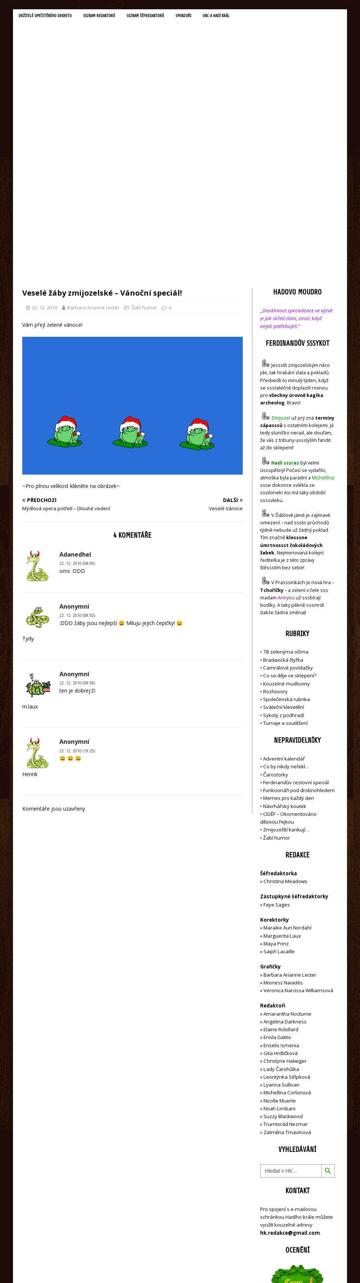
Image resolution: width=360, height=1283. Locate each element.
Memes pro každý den (288, 638)
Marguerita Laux (282, 776)
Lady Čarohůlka (281, 909)
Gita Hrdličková (281, 893)
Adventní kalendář (284, 599)
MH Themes (126, 1266)
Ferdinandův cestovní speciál (296, 622)
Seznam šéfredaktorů (158, 16)
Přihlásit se (272, 1235)
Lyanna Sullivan (282, 925)
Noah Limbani (279, 948)
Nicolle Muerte (280, 941)
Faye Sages (277, 745)
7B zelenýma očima (285, 492)
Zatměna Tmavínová (287, 972)
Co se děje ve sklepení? (289, 516)
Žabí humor (144, 147)
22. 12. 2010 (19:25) (77, 591)
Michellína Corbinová (287, 933)
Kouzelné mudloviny (286, 524)
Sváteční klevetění (283, 547)
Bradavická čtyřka (283, 500)
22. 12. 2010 (44, 147)
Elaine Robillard (281, 870)
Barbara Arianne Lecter (93, 147)
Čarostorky (275, 615)
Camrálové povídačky (288, 508)
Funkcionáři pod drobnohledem (299, 631)
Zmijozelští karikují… (286, 670)
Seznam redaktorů (107, 16)
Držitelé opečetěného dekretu (48, 16)
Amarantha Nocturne (286, 854)
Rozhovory (275, 531)
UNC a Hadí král (234, 16)
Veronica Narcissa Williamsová (298, 831)
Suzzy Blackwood (283, 957)
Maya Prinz (276, 784)
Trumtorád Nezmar (286, 964)
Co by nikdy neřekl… (286, 607)
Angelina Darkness (284, 862)
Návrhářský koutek (284, 646)
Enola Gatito (277, 878)
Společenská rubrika (286, 540)
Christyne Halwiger (285, 901)
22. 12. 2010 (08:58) (77, 523)
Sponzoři (199, 16)
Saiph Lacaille (279, 792)
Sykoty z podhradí (283, 555)
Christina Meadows (285, 722)
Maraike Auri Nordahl (287, 768)
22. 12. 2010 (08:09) (77, 404)
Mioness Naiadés (283, 823)
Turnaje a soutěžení (285, 563)
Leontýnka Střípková (287, 917)
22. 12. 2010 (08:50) (77, 456)
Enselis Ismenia (281, 885)
